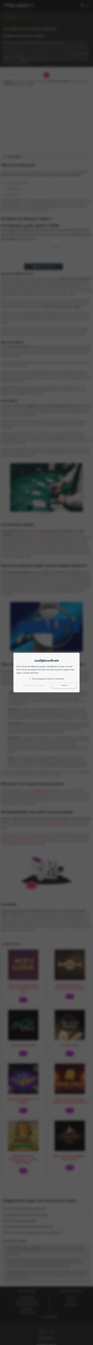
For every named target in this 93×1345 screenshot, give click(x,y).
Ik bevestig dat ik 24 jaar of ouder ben (48, 679)
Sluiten (64, 685)
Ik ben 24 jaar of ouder (33, 685)
